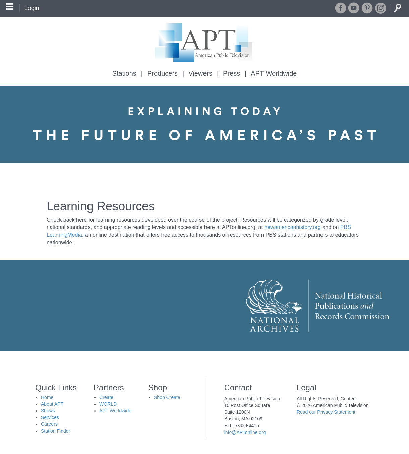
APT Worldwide (274, 73)
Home (47, 397)
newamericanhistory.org (292, 227)
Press (231, 73)
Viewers (200, 73)
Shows (48, 410)
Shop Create (167, 397)
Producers (162, 73)
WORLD (108, 404)
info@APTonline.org (245, 432)
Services (50, 417)
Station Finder (55, 431)
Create (106, 397)
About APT (52, 404)
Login (31, 8)
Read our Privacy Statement (326, 412)
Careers (49, 424)
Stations (124, 73)
